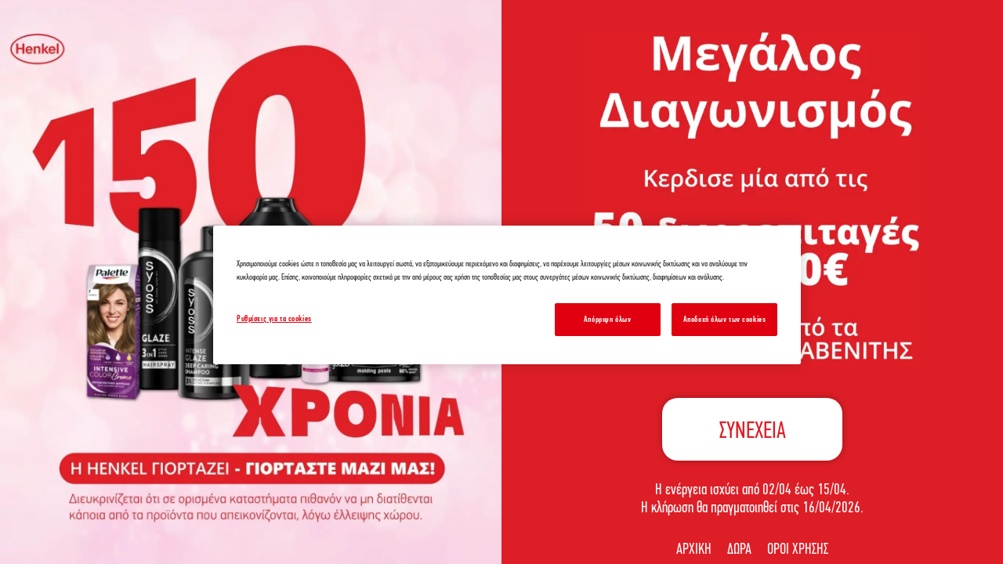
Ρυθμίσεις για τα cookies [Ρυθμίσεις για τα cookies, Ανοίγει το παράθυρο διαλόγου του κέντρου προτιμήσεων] (274, 318)
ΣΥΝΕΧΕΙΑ (752, 430)
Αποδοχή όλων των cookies (724, 319)
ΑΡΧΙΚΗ (694, 548)
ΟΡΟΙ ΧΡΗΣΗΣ (797, 548)
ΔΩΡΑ (739, 548)
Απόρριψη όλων (607, 319)
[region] (507, 295)
